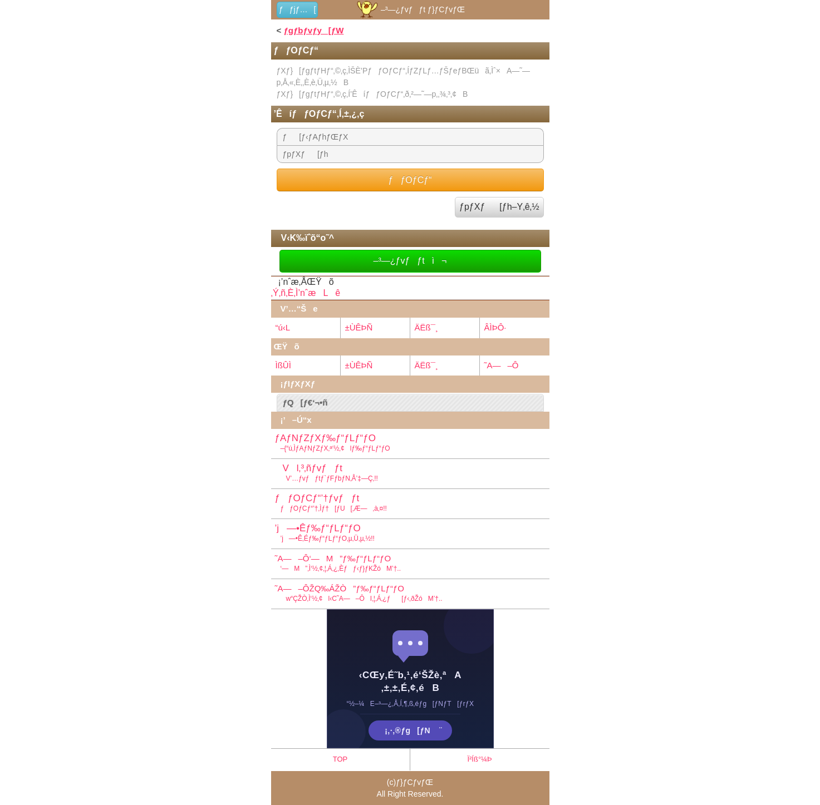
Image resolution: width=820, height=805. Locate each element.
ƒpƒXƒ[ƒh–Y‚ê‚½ (499, 206)
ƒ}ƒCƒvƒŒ (414, 782)
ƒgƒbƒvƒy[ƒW (313, 30)
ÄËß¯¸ (426, 327)
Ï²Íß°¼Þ (479, 759)
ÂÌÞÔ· (495, 327)
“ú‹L (283, 327)
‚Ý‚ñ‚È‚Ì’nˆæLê (306, 293)
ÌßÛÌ (283, 365)
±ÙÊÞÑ (359, 327)
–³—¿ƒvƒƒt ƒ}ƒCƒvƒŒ (410, 9)
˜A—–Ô (501, 365)
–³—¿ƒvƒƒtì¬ (410, 260)
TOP (340, 759)
